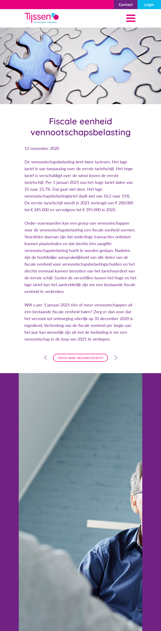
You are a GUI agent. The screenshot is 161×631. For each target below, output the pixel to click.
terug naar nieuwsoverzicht (80, 358)
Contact (126, 4)
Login (149, 4)
